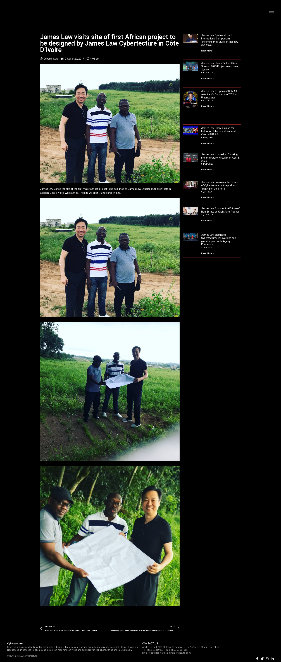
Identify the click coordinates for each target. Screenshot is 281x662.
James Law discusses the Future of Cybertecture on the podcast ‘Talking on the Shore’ (219, 185)
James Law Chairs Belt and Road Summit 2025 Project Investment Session (220, 66)
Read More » (207, 51)
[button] (271, 11)
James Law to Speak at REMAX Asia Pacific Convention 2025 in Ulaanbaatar (219, 94)
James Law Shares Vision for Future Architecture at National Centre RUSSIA (218, 131)
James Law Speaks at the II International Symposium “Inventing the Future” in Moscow (219, 38)
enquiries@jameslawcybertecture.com (170, 652)
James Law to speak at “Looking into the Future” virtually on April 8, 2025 (220, 157)
